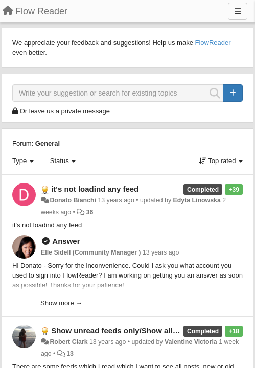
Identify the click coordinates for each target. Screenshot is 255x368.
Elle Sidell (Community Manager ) (91, 252)
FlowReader (212, 43)
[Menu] (237, 11)
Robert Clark (68, 342)
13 (70, 353)
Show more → (61, 303)
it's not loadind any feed (94, 189)
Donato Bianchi (73, 200)
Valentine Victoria (191, 342)
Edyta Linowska (196, 200)
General (47, 143)
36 (90, 212)
